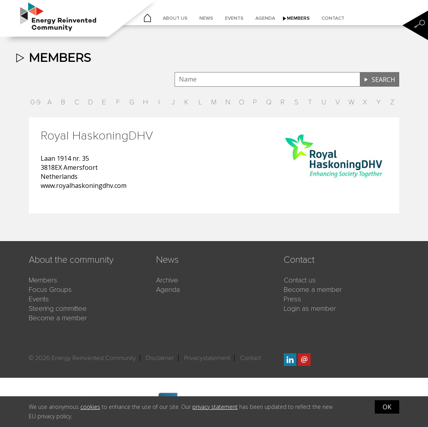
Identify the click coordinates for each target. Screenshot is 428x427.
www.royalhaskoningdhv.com (84, 185)
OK (387, 407)
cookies (90, 406)
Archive (167, 280)
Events (234, 18)
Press (292, 299)
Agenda (265, 18)
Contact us (300, 280)
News (206, 18)
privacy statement (215, 406)
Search (383, 79)
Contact (333, 18)
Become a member (58, 318)
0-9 (35, 102)
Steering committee (58, 308)
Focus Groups (50, 289)
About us (175, 18)
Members (298, 18)
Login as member (310, 308)
